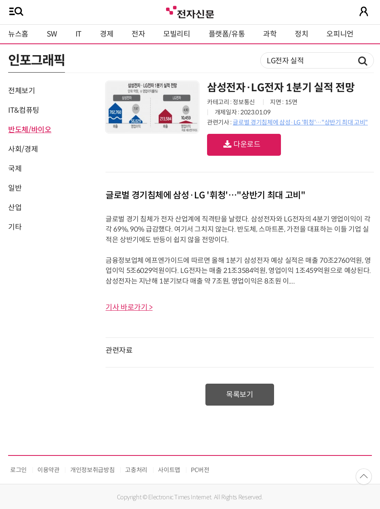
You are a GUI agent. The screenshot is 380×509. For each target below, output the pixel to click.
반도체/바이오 (29, 129)
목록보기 (239, 394)
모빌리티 (176, 34)
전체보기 (21, 90)
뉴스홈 (18, 34)
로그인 (18, 470)
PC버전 (200, 470)
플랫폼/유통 (227, 34)
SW (52, 34)
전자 (138, 34)
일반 (15, 188)
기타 (15, 227)
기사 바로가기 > (129, 307)
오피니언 (340, 34)
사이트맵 (169, 470)
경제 (106, 34)
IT (79, 34)
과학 (269, 34)
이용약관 (48, 470)
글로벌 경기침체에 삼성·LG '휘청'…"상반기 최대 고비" (300, 122)
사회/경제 (23, 149)
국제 (15, 168)
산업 (15, 207)
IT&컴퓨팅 (23, 110)
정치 (301, 34)
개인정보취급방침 (92, 470)
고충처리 (136, 470)
